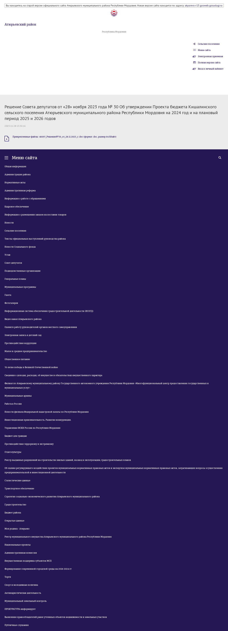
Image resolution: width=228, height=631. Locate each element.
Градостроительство (15, 504)
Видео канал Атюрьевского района (23, 319)
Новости (9, 222)
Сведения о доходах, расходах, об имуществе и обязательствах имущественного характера (53, 375)
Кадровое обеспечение (17, 206)
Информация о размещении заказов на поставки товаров (35, 214)
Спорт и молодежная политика (21, 585)
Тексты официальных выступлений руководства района (35, 239)
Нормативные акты (15, 182)
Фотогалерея (11, 303)
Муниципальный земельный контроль (26, 601)
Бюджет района (13, 512)
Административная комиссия (21, 553)
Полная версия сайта (209, 62)
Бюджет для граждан (16, 436)
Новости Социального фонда (20, 247)
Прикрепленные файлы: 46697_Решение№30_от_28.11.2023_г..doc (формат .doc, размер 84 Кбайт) (64, 136)
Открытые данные (14, 520)
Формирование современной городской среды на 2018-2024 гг (38, 569)
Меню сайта (204, 50)
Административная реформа (20, 190)
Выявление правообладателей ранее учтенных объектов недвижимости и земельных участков (56, 617)
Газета (8, 295)
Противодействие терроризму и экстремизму (29, 444)
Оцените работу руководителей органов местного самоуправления (41, 327)
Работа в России (13, 404)
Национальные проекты (18, 545)
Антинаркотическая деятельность (23, 593)
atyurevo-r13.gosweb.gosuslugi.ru (203, 5)
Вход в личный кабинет (210, 69)
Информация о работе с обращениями (25, 198)
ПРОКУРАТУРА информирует (20, 609)
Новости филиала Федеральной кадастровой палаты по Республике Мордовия (47, 412)
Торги (8, 577)
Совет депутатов (13, 263)
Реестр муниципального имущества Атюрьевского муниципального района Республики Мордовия (58, 537)
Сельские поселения (209, 44)
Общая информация (15, 166)
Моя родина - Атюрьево (17, 528)
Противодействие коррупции (20, 343)
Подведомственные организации (22, 271)
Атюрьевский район (20, 24)
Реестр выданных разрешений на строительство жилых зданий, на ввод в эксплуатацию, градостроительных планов (68, 460)
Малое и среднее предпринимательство (26, 351)
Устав (7, 255)
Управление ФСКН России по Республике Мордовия (32, 428)
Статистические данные (17, 480)
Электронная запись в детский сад (23, 335)
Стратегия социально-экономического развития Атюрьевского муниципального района (52, 496)
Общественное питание (17, 359)
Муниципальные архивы (18, 396)
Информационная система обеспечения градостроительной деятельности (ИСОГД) (49, 311)
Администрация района (17, 174)
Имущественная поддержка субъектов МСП (28, 561)
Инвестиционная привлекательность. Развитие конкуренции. (38, 420)
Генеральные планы (15, 279)
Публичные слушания (17, 625)
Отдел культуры (13, 452)
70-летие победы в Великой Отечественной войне (31, 367)
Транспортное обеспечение (19, 488)
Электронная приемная (210, 56)
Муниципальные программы (20, 287)
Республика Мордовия (114, 31)
